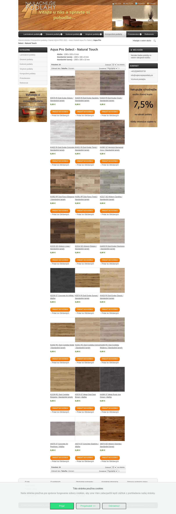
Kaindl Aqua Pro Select (83, 40)
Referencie (24, 83)
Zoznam (71, 68)
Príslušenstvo (25, 78)
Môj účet (118, 3)
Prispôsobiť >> (88, 506)
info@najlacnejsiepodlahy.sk (142, 75)
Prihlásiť (152, 3)
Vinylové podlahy (26, 69)
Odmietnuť (114, 506)
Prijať (62, 506)
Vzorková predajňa (138, 79)
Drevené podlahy (26, 60)
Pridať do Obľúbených (60, 116)
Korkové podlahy (26, 64)
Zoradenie (102, 68)
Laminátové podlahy (27, 55)
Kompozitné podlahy (39, 40)
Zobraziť (108, 65)
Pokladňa (141, 3)
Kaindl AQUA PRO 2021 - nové (61, 40)
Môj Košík (129, 3)
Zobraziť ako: (56, 68)
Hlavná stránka (24, 40)
